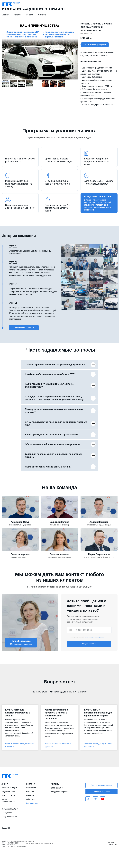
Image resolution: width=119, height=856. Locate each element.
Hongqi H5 (6, 828)
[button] (95, 44)
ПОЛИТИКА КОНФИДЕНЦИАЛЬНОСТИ (39, 844)
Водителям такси (8, 792)
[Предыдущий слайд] (6, 51)
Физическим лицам (9, 788)
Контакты (30, 795)
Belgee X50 (30, 799)
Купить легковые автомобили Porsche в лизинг (17, 713)
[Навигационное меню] (115, 4)
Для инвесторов (32, 803)
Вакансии (30, 792)
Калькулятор (7, 813)
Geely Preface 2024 (9, 817)
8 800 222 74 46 (57, 788)
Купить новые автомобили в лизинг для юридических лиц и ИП (98, 713)
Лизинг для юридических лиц (9, 800)
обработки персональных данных (94, 637)
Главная (5, 15)
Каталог (17, 15)
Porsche (29, 15)
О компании (31, 788)
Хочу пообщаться (89, 644)
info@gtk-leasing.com (59, 792)
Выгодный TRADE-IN (10, 809)
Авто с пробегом (8, 795)
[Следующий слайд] (74, 51)
